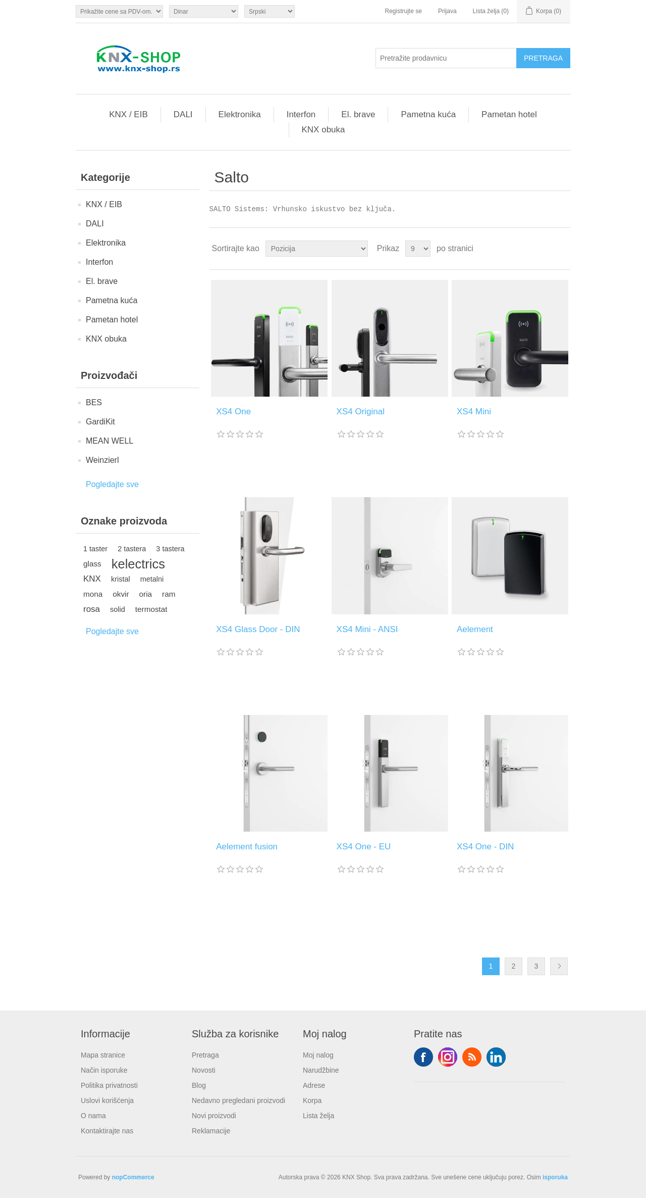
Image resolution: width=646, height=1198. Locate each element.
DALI (183, 114)
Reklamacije (211, 1131)
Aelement (475, 629)
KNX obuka (323, 129)
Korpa (312, 1100)
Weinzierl (102, 460)
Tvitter (447, 1057)
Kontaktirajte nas (107, 1131)
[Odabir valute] (203, 11)
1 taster (95, 549)
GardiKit (100, 421)
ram (168, 594)
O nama (93, 1116)
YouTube (496, 1057)
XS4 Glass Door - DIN (258, 629)
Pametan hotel (509, 114)
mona (92, 594)
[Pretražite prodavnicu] (446, 58)
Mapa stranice (103, 1055)
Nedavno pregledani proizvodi (238, 1100)
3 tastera (170, 549)
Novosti (204, 1070)
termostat (151, 609)
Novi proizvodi (214, 1116)
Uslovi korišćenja (107, 1100)
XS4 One (233, 411)
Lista (562, 249)
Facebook (423, 1057)
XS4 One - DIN (485, 846)
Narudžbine (321, 1070)
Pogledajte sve (112, 484)
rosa (91, 609)
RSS (471, 1057)
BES (94, 402)
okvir (121, 594)
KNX (92, 579)
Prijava (447, 11)
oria (145, 594)
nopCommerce (133, 1177)
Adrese (314, 1085)
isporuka (555, 1177)
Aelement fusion (247, 846)
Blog (199, 1085)
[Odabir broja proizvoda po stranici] (417, 249)
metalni (152, 579)
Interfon (301, 114)
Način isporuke (104, 1070)
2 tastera (132, 549)
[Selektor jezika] (269, 11)
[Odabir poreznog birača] (119, 11)
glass (92, 563)
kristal (120, 579)
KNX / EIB (128, 114)
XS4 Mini (474, 411)
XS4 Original (361, 411)
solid (117, 609)
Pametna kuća (428, 114)
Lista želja (318, 1116)
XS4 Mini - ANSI (367, 629)
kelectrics (138, 564)
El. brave (358, 114)
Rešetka (543, 249)
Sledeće (559, 966)
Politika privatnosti (109, 1085)
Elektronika (240, 114)
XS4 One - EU (364, 846)
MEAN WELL (109, 441)
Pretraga (205, 1055)
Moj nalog (318, 1055)
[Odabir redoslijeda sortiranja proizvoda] (316, 249)
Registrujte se (403, 11)
